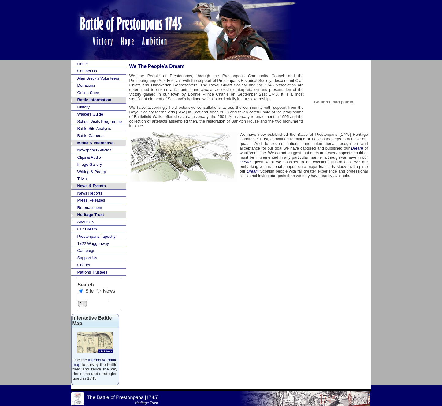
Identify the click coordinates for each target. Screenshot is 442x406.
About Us (85, 222)
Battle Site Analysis (94, 128)
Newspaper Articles (94, 150)
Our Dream (87, 229)
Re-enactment (89, 207)
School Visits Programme (99, 121)
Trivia (82, 178)
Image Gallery (89, 164)
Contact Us (87, 71)
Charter (84, 265)
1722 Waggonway (93, 243)
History (83, 107)
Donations (86, 85)
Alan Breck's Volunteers (98, 78)
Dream (357, 148)
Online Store (88, 92)
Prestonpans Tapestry (96, 236)
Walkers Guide (90, 114)
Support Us (87, 258)
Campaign (86, 250)
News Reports (89, 193)
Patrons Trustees (92, 272)
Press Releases (91, 200)
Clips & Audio (89, 157)
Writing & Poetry (91, 171)
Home (82, 64)
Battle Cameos (90, 135)
